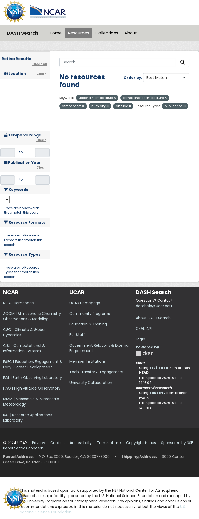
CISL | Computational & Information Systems (24, 348)
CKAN (144, 353)
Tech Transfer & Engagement (96, 372)
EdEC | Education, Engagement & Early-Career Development (32, 364)
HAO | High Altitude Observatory (31, 388)
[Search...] (117, 62)
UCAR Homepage (84, 303)
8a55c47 (157, 392)
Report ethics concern (23, 448)
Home (55, 33)
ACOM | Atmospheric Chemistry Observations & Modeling (32, 316)
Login (140, 339)
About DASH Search (153, 317)
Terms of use (109, 442)
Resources (78, 33)
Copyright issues (141, 442)
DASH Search (22, 33)
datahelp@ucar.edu (154, 305)
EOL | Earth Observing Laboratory (32, 377)
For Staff (77, 334)
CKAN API (144, 328)
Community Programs (89, 313)
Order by (132, 77)
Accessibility (81, 442)
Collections (106, 33)
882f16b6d (158, 367)
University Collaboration (90, 382)
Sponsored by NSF (177, 442)
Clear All (39, 64)
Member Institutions (87, 361)
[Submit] (182, 62)
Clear (41, 74)
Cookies (57, 442)
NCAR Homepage (18, 303)
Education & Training (88, 324)
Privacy (38, 442)
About (130, 33)
